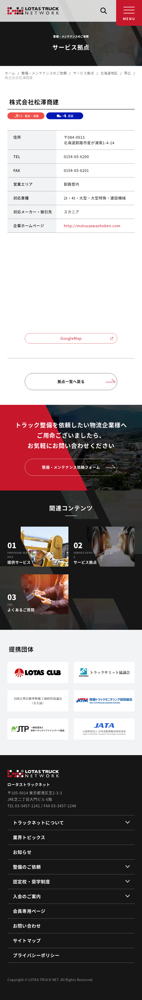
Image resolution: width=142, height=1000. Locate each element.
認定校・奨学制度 (31, 881)
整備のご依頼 (27, 866)
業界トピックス (29, 837)
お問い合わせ (27, 925)
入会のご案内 (27, 896)
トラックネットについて (38, 822)
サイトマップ (27, 940)
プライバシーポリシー (36, 955)
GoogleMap (86, 338)
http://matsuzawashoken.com (92, 225)
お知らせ (22, 852)
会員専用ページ (29, 911)
